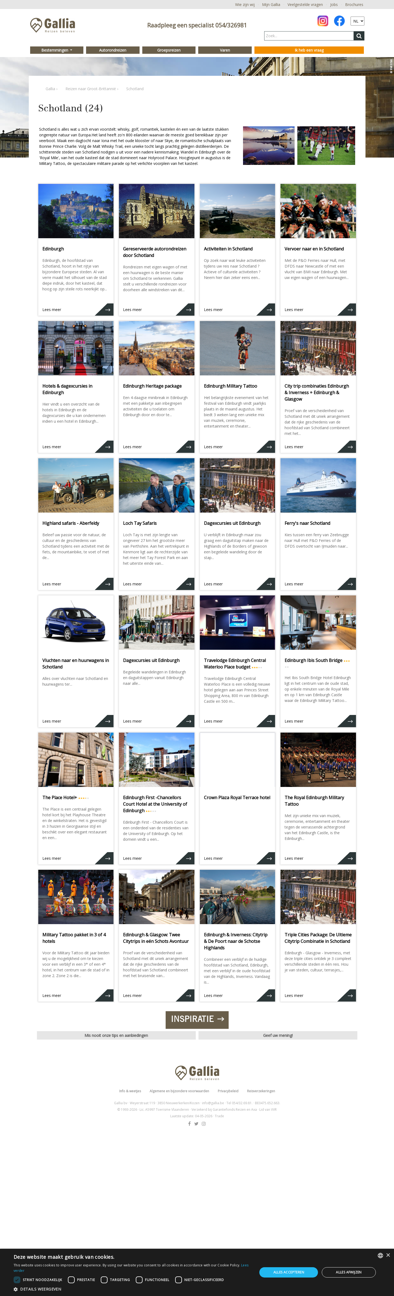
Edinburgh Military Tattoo (230, 386)
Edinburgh (53, 249)
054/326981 (231, 25)
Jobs (334, 4)
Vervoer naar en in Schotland (314, 249)
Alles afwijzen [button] (349, 1272)
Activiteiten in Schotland (228, 249)
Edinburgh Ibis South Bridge (313, 660)
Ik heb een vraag (309, 50)
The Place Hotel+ (59, 798)
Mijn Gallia (271, 4)
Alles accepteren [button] (288, 1272)
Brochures (354, 4)
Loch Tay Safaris (140, 523)
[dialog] (197, 1272)
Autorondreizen (112, 50)
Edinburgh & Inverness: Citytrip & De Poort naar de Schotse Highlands (235, 941)
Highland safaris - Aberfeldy (70, 523)
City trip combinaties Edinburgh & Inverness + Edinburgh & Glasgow (317, 392)
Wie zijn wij (245, 4)
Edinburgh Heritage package (152, 386)
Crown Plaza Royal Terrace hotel (237, 798)
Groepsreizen (169, 50)
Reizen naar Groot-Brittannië (90, 88)
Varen (225, 50)
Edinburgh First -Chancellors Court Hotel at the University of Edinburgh (155, 804)
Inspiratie (196, 1097)
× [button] (388, 1255)
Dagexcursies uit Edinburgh (232, 523)
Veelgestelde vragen (305, 4)
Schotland (135, 88)
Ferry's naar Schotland (307, 523)
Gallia (50, 88)
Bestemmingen (55, 50)
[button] (132, 1289)
